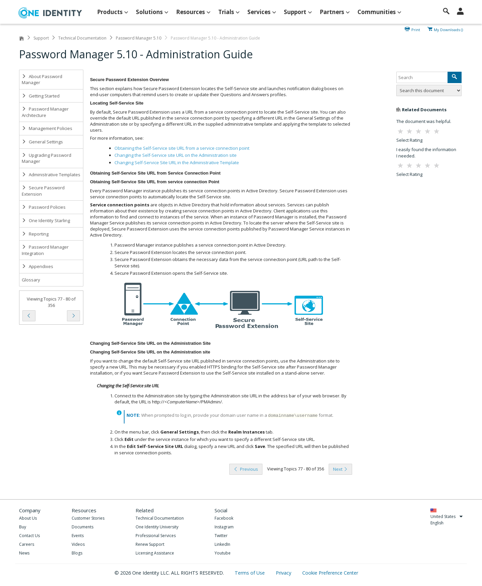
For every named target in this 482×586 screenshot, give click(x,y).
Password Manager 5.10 (138, 38)
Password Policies (44, 207)
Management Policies (47, 128)
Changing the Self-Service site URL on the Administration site (175, 155)
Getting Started (41, 96)
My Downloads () (448, 29)
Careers (26, 544)
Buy (22, 527)
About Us (28, 518)
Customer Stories (88, 518)
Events (78, 535)
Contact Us (29, 535)
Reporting (35, 234)
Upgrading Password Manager (46, 158)
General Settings (42, 142)
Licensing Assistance (155, 553)
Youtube (223, 553)
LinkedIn (222, 544)
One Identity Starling (46, 220)
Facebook (224, 518)
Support (41, 38)
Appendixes (37, 266)
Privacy (284, 573)
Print (415, 29)
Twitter (221, 535)
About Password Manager (42, 79)
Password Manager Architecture (45, 112)
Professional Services (156, 535)
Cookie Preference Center (330, 573)
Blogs (77, 553)
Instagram (224, 527)
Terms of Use (250, 573)
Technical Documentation (82, 38)
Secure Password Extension (43, 191)
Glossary (31, 280)
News (24, 553)
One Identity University (157, 527)
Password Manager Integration (45, 250)
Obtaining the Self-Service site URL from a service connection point (181, 148)
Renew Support (150, 544)
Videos (78, 544)
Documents (82, 527)
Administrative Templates (51, 175)
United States (446, 516)
